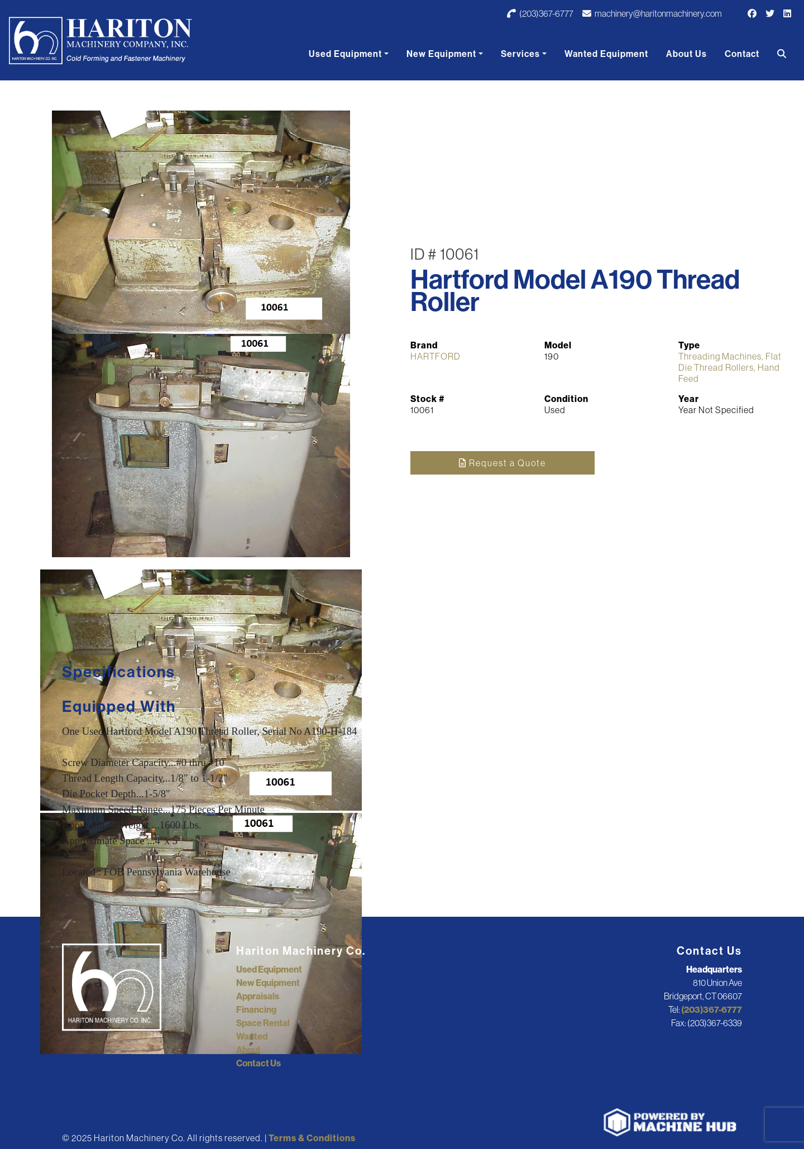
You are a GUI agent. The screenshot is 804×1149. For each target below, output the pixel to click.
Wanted (251, 1036)
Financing (256, 1009)
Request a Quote (502, 462)
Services (520, 53)
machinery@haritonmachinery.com (652, 13)
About (248, 1049)
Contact (742, 53)
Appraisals (257, 996)
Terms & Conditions (312, 1137)
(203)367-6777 (540, 13)
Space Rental (263, 1022)
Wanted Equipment (606, 53)
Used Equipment (345, 53)
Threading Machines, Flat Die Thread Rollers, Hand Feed (730, 367)
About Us (686, 53)
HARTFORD (435, 356)
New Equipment (441, 53)
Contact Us (258, 1063)
